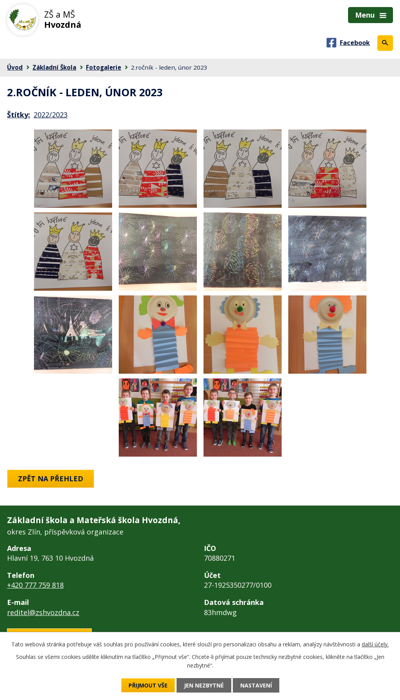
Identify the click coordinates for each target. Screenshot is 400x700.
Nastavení (256, 685)
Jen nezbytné (204, 685)
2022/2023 (51, 114)
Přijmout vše (148, 685)
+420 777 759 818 (35, 585)
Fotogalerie (103, 67)
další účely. (375, 644)
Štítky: (18, 114)
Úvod (15, 67)
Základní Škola (54, 67)
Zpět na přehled (50, 478)
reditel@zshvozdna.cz (43, 612)
